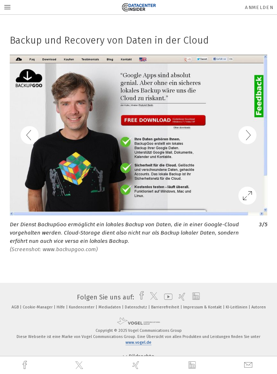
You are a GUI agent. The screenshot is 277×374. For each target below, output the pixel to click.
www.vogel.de (138, 342)
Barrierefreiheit (165, 307)
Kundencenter (82, 307)
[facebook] (25, 365)
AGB (16, 307)
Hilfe (61, 307)
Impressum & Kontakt (203, 307)
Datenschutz (136, 307)
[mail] (249, 365)
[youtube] (166, 297)
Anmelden (259, 7)
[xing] (137, 365)
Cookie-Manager (38, 307)
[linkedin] (193, 365)
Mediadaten (110, 307)
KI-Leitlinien (237, 307)
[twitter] (80, 365)
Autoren (258, 307)
